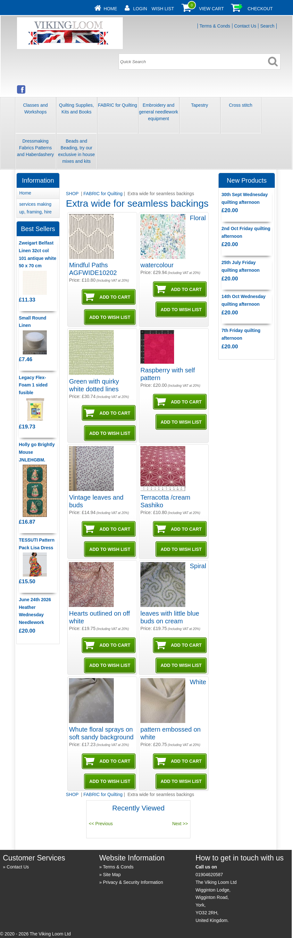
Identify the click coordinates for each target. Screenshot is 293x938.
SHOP (73, 193)
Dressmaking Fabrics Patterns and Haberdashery (35, 147)
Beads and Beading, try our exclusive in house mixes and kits (76, 151)
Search (267, 26)
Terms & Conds (214, 26)
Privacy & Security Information (133, 882)
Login (140, 8)
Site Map (112, 874)
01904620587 (209, 874)
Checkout (260, 8)
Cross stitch (240, 105)
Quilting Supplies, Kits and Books (76, 108)
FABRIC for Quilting (117, 105)
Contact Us (245, 26)
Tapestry (199, 105)
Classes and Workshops (35, 108)
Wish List (163, 8)
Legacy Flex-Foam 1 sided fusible (33, 385)
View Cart (211, 8)
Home (110, 8)
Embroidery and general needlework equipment (158, 112)
